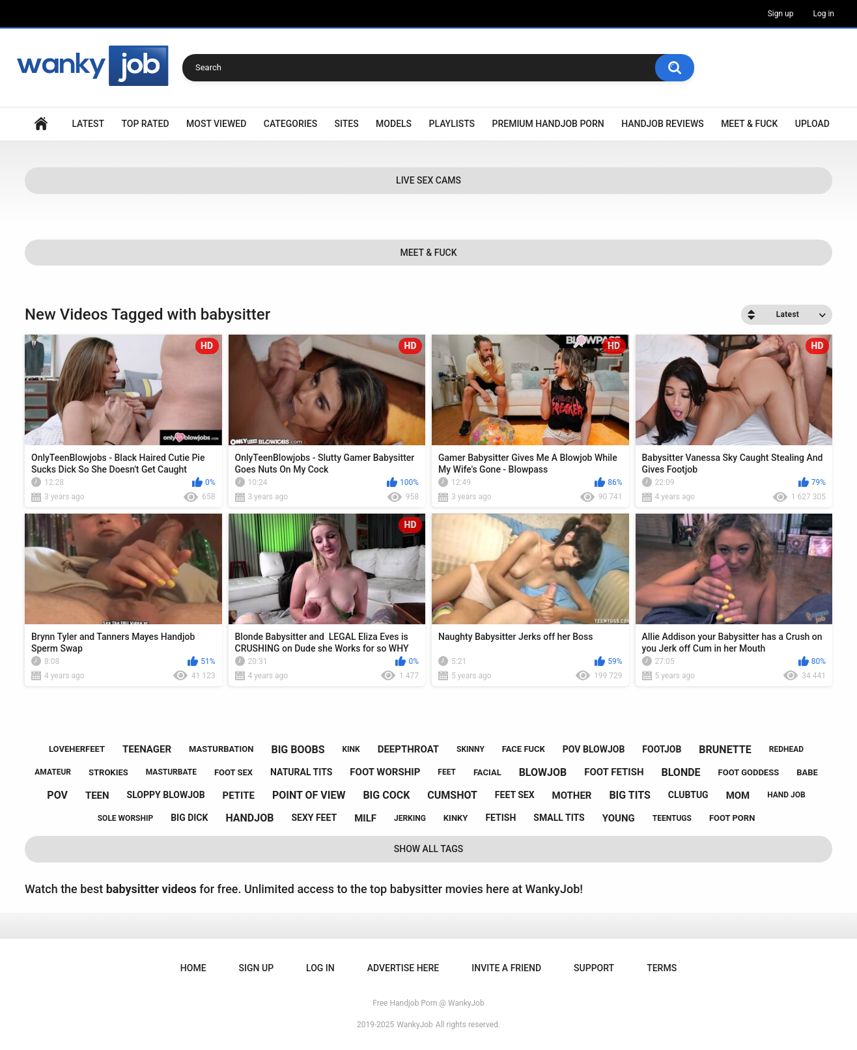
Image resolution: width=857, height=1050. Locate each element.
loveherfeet (77, 749)
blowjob (543, 772)
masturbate (171, 772)
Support (594, 968)
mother (572, 795)
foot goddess (749, 772)
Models (394, 123)
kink (350, 749)
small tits (558, 817)
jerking (410, 818)
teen (97, 795)
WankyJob (415, 1024)
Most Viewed (216, 123)
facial (487, 772)
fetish (500, 817)
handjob (249, 818)
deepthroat (408, 749)
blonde (681, 772)
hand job (786, 794)
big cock (386, 795)
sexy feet (314, 817)
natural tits (301, 772)
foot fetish (613, 772)
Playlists (452, 123)
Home (41, 124)
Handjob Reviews (662, 123)
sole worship (125, 818)
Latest (88, 123)
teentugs (672, 818)
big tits (629, 795)
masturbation (221, 749)
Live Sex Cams (428, 180)
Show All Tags (429, 849)
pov (57, 795)
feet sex (515, 795)
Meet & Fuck (749, 123)
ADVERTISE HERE (403, 968)
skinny (471, 749)
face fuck (523, 749)
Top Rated (145, 123)
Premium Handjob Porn (548, 123)
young (618, 818)
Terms (662, 968)
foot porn (732, 818)
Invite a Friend (506, 968)
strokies (108, 772)
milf (365, 818)
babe (807, 772)
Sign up (781, 13)
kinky (455, 818)
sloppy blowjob (166, 795)
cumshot (452, 795)
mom (738, 795)
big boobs (297, 749)
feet (447, 772)
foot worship (385, 772)
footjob (661, 749)
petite (239, 795)
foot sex (233, 772)
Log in (823, 13)
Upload (812, 123)
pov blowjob (594, 749)
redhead (786, 749)
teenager (146, 749)
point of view (308, 795)
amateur (53, 772)
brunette (725, 749)
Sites (347, 123)
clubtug (688, 795)
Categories (290, 123)
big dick (189, 817)
